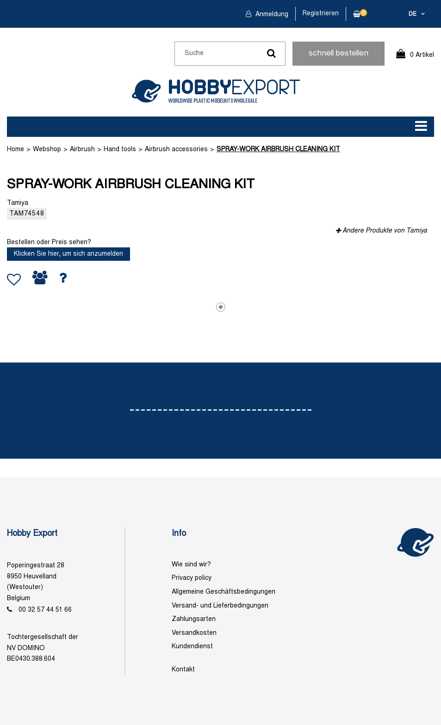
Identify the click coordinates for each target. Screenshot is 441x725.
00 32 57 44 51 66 (45, 610)
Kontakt (183, 670)
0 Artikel (422, 55)
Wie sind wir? (191, 565)
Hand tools (120, 150)
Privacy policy (191, 578)
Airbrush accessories (176, 150)
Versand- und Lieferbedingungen (220, 606)
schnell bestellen (338, 53)
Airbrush (82, 150)
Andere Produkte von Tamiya (384, 231)
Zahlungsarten (194, 619)
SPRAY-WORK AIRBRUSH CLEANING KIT (278, 150)
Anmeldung (271, 15)
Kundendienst (192, 647)
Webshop (47, 150)
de (412, 14)
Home (15, 150)
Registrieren (321, 14)
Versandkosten (194, 633)
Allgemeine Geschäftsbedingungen (223, 592)
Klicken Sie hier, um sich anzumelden (68, 254)
